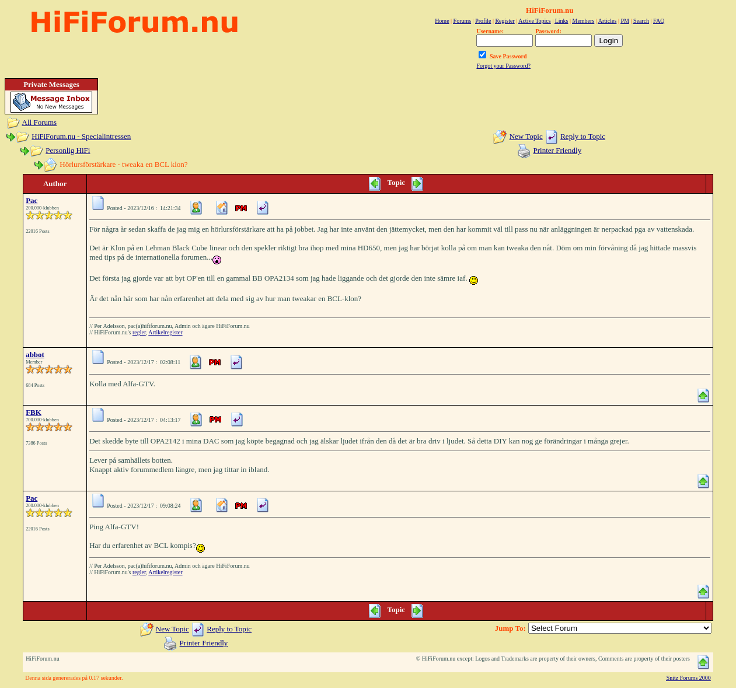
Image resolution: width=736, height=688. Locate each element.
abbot (35, 354)
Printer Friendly (557, 150)
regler (139, 332)
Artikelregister (165, 332)
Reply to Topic (582, 136)
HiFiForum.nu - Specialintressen (81, 136)
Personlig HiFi (68, 150)
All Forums (39, 122)
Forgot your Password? (503, 65)
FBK (33, 412)
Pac (31, 200)
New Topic (526, 136)
